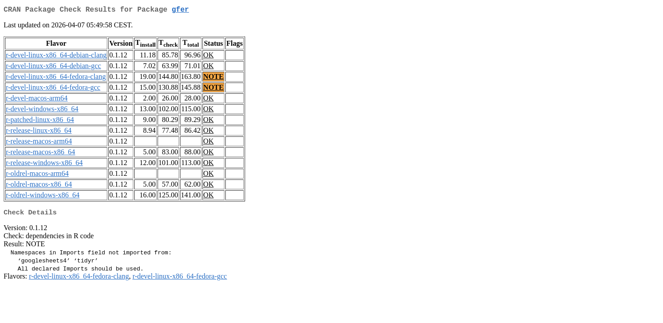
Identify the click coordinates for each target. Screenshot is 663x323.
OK (208, 57)
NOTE (213, 78)
